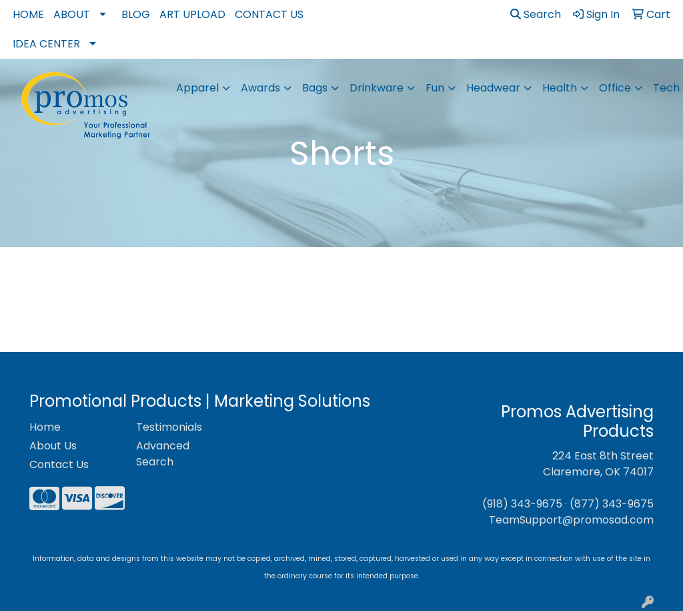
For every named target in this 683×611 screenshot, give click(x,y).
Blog (135, 14)
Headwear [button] (493, 87)
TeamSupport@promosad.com (571, 520)
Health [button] (559, 87)
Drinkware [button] (377, 87)
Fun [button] (435, 87)
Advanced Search (162, 453)
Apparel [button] (197, 87)
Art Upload (192, 14)
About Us (53, 445)
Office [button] (615, 87)
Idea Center (46, 43)
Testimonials (169, 427)
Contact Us (269, 14)
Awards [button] (260, 87)
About (71, 14)
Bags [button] (314, 87)
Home (28, 14)
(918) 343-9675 (522, 504)
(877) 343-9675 (612, 504)
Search (535, 14)
